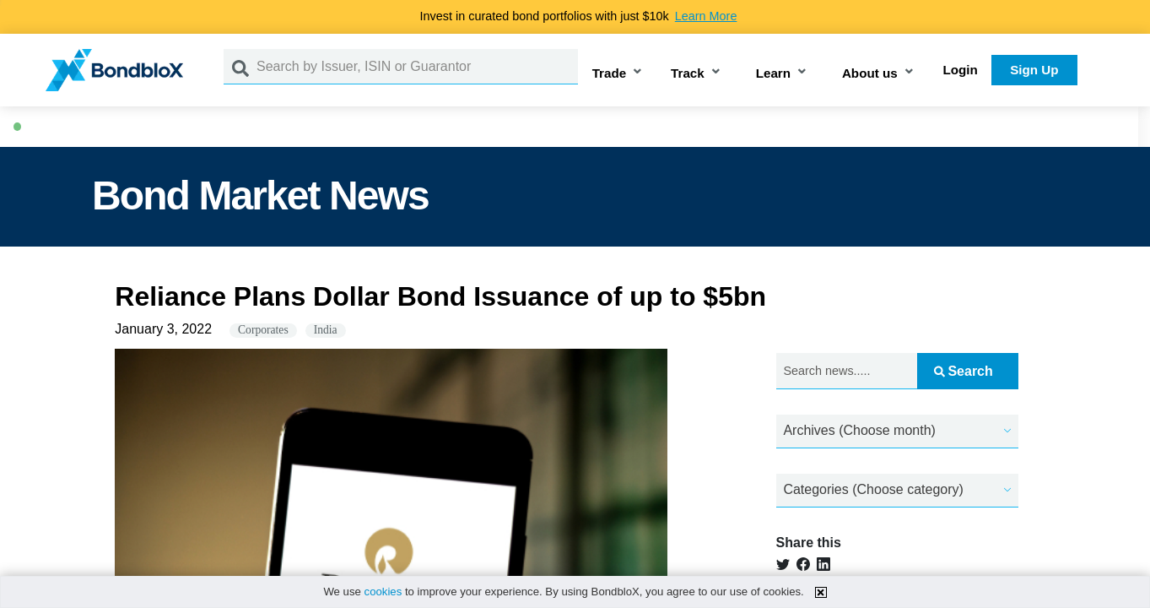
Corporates (263, 329)
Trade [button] (609, 73)
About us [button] (870, 73)
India (325, 329)
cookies (383, 591)
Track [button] (688, 73)
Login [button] (960, 69)
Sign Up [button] (1034, 69)
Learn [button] (773, 73)
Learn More (706, 16)
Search (963, 371)
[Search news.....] (847, 371)
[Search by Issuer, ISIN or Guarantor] (417, 66)
